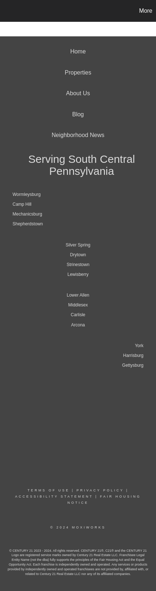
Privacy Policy (100, 490)
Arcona (78, 324)
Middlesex (78, 304)
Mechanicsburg (27, 214)
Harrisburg (133, 355)
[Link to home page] (6, 11)
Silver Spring (77, 245)
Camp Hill (22, 204)
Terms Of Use (49, 490)
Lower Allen (78, 295)
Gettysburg (133, 365)
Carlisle (78, 314)
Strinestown (78, 264)
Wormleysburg (27, 194)
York (139, 345)
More (145, 11)
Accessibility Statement (54, 496)
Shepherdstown (28, 223)
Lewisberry (77, 274)
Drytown (78, 254)
